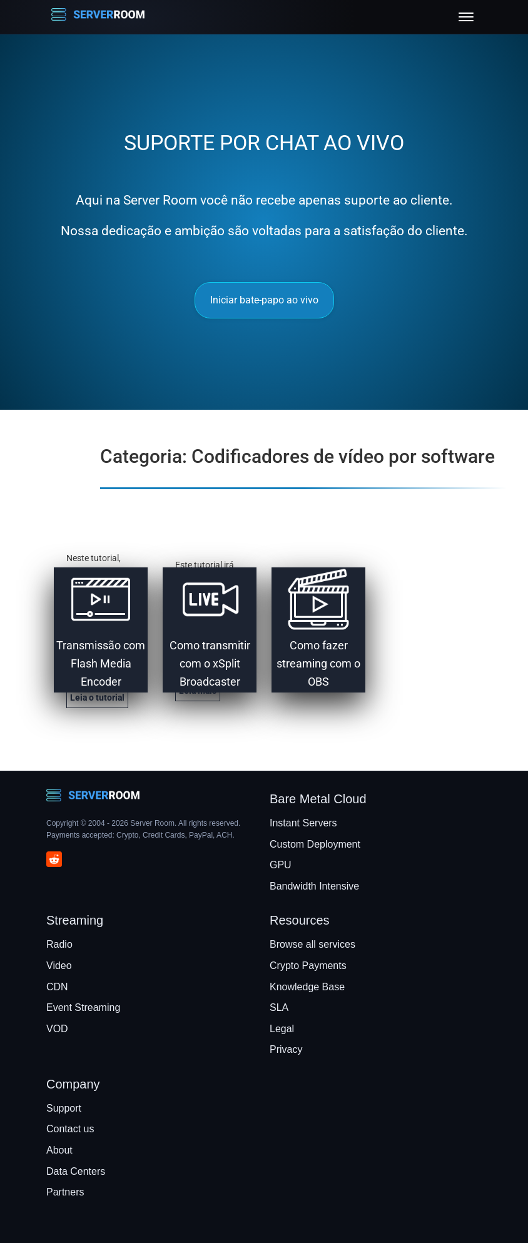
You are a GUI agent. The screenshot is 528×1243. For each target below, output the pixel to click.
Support (63, 1108)
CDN (57, 987)
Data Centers (75, 1171)
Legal (282, 1028)
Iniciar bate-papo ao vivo (264, 300)
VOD (57, 1028)
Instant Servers (303, 823)
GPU (281, 865)
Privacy (286, 1049)
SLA (279, 1007)
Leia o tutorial (97, 698)
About (59, 1150)
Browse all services (312, 944)
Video (59, 965)
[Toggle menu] (466, 17)
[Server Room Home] (98, 17)
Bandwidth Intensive (314, 886)
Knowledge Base (307, 987)
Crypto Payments (308, 965)
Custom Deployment (315, 844)
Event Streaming (83, 1007)
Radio (59, 944)
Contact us (70, 1129)
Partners (65, 1192)
